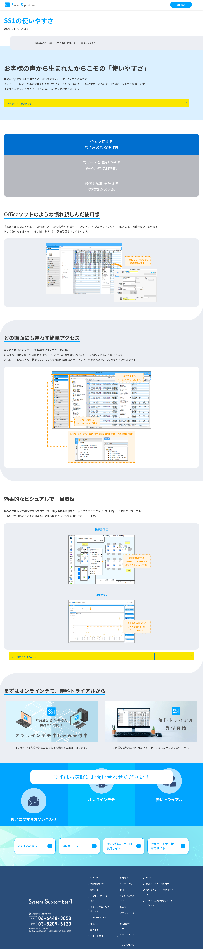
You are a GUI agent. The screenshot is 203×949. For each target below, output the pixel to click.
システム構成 (126, 852)
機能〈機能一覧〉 (69, 42)
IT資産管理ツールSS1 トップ (47, 42)
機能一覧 (94, 858)
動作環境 (124, 845)
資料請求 (180, 5)
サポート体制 (96, 904)
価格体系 (94, 892)
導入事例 (94, 898)
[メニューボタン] (197, 5)
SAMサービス (70, 814)
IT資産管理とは (97, 852)
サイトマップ (111, 940)
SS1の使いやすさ (98, 885)
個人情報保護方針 (154, 940)
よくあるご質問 (28, 814)
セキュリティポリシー (131, 940)
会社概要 (170, 940)
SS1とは (94, 845)
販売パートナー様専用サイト (162, 814)
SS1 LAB (150, 845)
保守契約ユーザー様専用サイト (119, 814)
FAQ (122, 858)
